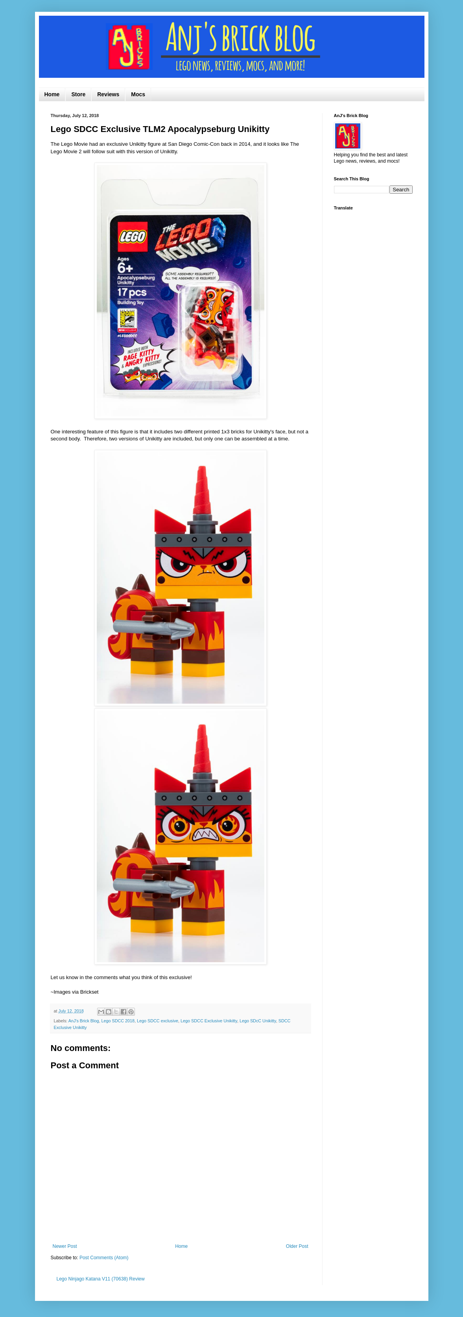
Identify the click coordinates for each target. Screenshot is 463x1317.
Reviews (108, 94)
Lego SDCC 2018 (118, 1020)
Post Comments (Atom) (104, 1257)
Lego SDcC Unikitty (258, 1020)
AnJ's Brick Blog (83, 1020)
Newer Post (65, 1246)
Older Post (297, 1246)
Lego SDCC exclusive (157, 1020)
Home (52, 94)
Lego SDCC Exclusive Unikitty (209, 1020)
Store (78, 94)
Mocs (138, 94)
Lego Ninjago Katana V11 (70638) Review (101, 1279)
